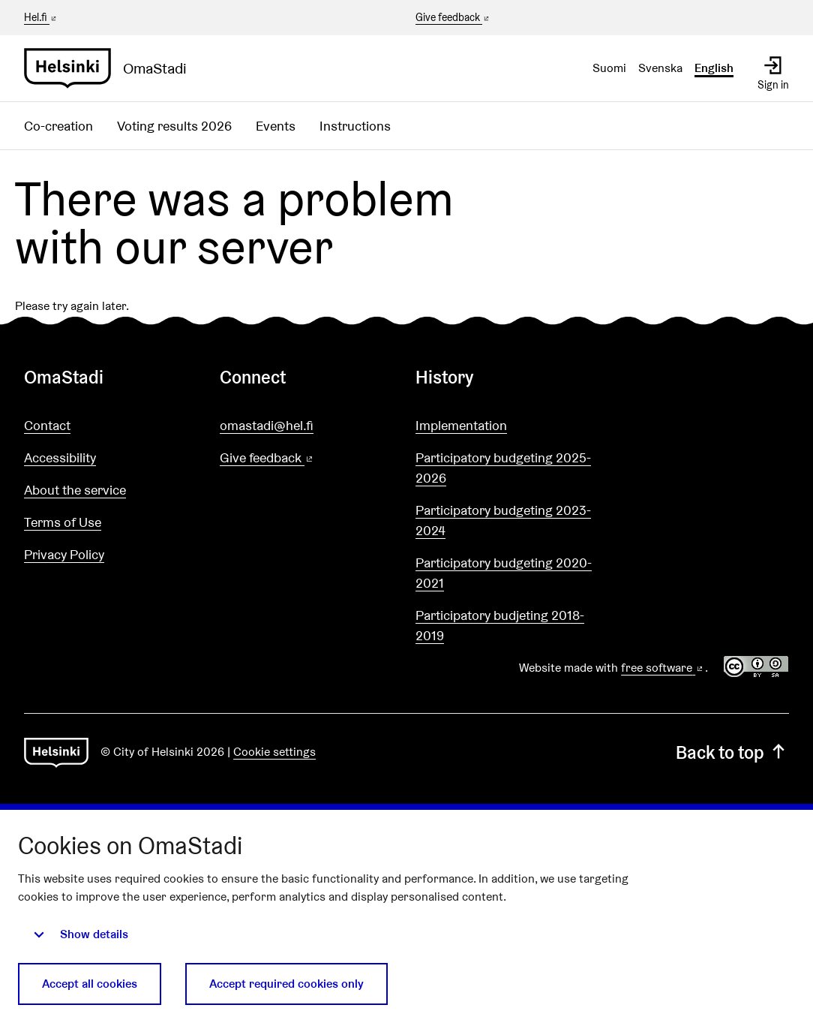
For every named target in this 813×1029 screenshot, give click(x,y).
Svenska (660, 68)
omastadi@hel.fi (267, 425)
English (714, 68)
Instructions (355, 125)
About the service (75, 489)
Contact (47, 425)
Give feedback (453, 18)
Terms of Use (62, 522)
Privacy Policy (64, 554)
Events (276, 125)
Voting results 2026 (174, 125)
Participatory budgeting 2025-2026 (503, 467)
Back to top (732, 752)
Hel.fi (41, 17)
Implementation (461, 425)
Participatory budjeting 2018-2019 (500, 625)
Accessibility (60, 457)
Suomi (609, 68)
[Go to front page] (111, 68)
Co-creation (58, 125)
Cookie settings (274, 752)
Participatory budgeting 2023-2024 (503, 520)
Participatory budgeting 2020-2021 (504, 572)
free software (663, 667)
